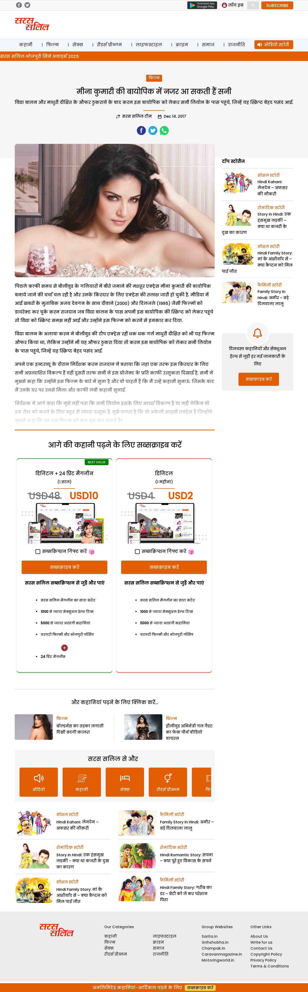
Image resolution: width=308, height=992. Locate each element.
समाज (208, 45)
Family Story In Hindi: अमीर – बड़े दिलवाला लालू (273, 298)
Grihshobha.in (215, 942)
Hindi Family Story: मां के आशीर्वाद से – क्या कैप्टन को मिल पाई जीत (81, 895)
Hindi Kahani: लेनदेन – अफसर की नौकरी (273, 188)
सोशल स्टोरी (67, 814)
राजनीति (236, 45)
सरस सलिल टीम (137, 116)
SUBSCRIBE (277, 5)
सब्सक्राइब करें (64, 567)
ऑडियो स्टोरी (276, 45)
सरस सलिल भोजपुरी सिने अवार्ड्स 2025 (39, 56)
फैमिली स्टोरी (172, 814)
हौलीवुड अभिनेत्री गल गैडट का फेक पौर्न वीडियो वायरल (189, 732)
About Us (259, 936)
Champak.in (213, 948)
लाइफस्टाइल (149, 45)
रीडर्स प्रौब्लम (109, 45)
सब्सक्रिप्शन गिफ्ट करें (61, 551)
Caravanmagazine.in (222, 954)
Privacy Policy (263, 960)
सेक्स (77, 45)
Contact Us (261, 948)
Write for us (261, 942)
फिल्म (52, 45)
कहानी (25, 45)
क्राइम (182, 45)
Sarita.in (210, 936)
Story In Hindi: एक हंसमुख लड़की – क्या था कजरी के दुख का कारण (82, 861)
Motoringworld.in (218, 960)
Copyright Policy (266, 954)
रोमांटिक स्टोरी (70, 847)
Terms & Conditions (269, 966)
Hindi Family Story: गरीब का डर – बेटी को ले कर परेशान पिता (186, 893)
